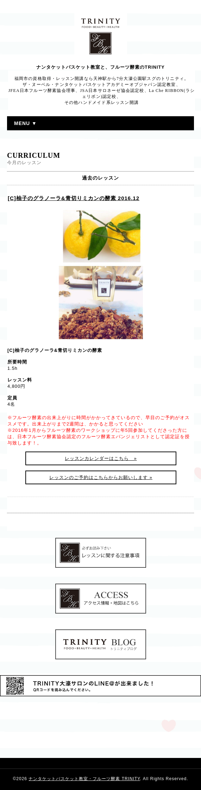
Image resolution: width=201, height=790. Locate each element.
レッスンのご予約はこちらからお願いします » (100, 477)
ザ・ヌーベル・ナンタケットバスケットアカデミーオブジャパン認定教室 (99, 84)
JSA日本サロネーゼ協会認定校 (112, 90)
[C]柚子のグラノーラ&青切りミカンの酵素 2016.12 (73, 198)
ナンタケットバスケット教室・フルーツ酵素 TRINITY (84, 778)
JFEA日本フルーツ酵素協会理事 (42, 90)
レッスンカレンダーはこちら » (101, 458)
